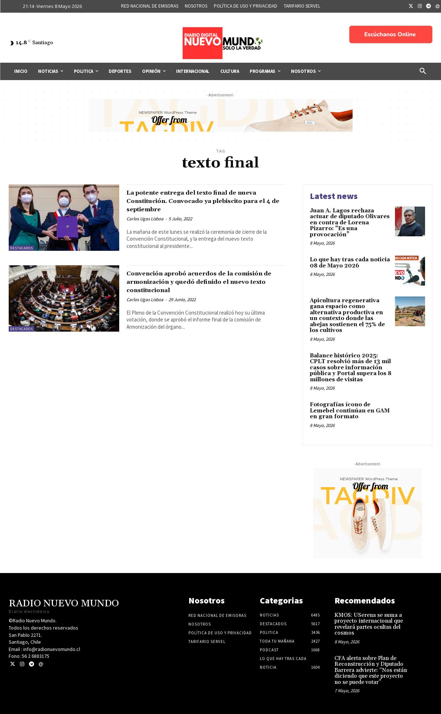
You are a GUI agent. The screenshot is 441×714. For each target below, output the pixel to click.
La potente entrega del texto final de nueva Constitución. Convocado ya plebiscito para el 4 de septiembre (197, 201)
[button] (423, 71)
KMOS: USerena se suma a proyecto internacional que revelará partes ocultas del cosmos (368, 624)
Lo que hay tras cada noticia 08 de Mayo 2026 (350, 262)
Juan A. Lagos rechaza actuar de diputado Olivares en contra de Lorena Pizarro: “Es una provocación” (350, 222)
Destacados (21, 248)
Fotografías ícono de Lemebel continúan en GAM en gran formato (350, 410)
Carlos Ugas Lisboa (144, 219)
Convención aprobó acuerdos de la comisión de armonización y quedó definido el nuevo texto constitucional (200, 282)
